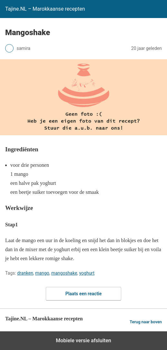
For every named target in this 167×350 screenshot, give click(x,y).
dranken (25, 273)
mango (42, 273)
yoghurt (86, 273)
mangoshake (64, 273)
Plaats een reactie (83, 293)
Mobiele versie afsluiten (83, 340)
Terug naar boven (146, 321)
